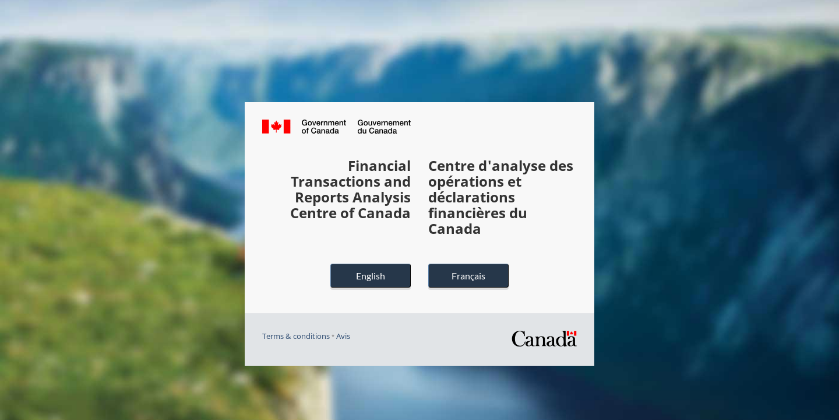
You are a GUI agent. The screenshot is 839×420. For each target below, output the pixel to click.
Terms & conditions (296, 336)
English (370, 275)
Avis (343, 336)
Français (468, 275)
